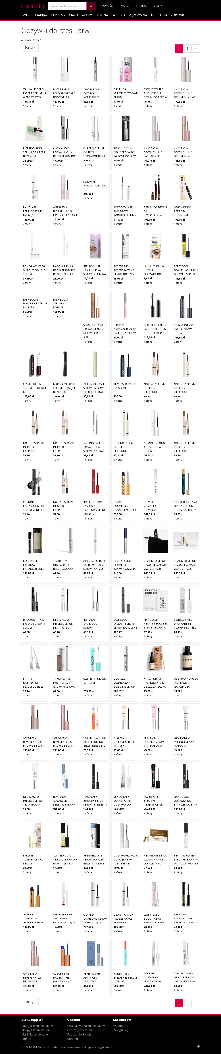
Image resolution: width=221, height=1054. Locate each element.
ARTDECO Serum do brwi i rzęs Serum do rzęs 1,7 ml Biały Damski (94, 543)
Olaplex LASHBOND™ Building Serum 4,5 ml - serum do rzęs (125, 661)
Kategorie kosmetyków (37, 1026)
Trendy (141, 5)
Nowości (107, 5)
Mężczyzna (137, 15)
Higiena (101, 15)
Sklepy (157, 5)
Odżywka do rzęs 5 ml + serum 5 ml (182, 186)
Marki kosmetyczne (34, 1034)
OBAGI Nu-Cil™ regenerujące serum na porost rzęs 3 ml (123, 897)
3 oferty (148, 106)
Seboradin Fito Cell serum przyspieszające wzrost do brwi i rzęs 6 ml (64, 897)
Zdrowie (178, 15)
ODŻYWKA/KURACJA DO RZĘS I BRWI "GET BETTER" (126, 834)
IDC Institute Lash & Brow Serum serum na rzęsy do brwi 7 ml (94, 248)
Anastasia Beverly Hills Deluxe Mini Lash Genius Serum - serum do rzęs (185, 97)
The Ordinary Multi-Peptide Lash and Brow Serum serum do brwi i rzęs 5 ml (185, 956)
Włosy (87, 15)
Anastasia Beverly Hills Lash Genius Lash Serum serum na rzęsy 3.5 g (65, 189)
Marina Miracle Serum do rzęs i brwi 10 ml (64, 362)
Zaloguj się (120, 1030)
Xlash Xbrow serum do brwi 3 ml (34, 362)
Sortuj (30, 48)
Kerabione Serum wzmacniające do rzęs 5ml (156, 834)
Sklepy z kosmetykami (36, 1030)
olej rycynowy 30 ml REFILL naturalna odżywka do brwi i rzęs (186, 661)
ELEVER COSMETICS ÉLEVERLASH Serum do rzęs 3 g (155, 484)
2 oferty (27, 198)
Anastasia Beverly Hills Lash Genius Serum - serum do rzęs (154, 156)
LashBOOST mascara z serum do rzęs (35, 303)
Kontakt (72, 1039)
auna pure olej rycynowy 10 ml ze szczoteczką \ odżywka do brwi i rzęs (155, 661)
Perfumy (58, 15)
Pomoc (26, 1039)
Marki (125, 5)
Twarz (26, 15)
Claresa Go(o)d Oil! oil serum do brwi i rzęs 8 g (65, 834)
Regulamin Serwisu (80, 1034)
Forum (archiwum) (79, 1030)
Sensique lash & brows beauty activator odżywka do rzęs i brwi (94, 307)
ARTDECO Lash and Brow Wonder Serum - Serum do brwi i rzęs (125, 189)
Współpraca (121, 1026)
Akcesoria (159, 15)
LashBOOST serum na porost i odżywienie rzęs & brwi (64, 307)
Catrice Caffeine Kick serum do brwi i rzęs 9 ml (94, 716)
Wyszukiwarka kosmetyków (86, 1026)
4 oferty (178, 788)
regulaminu (105, 1047)
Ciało (73, 15)
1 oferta (27, 106)
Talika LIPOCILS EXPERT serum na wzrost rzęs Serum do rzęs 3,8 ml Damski (34, 96)
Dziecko (118, 15)
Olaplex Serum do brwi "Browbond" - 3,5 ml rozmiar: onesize (95, 155)
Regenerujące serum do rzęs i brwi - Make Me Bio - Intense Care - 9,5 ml (94, 838)
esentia (32, 5)
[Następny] (195, 48)
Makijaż (41, 15)
